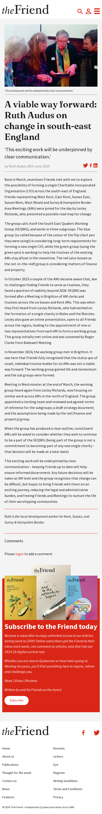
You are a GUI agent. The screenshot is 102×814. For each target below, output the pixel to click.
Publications (10, 765)
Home (6, 748)
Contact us (9, 781)
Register (59, 773)
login (20, 554)
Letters (58, 756)
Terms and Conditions (67, 789)
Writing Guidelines (65, 781)
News (6, 789)
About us (8, 756)
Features (8, 797)
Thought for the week (16, 773)
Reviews (59, 748)
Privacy (58, 797)
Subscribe (16, 700)
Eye (55, 765)
